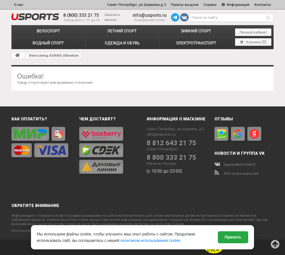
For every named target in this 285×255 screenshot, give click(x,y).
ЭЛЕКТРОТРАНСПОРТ (196, 43)
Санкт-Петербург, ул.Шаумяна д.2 (136, 5)
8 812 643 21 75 (171, 143)
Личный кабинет (253, 32)
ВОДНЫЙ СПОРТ (48, 43)
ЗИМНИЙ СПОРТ (196, 31)
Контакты (262, 5)
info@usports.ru (149, 15)
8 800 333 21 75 (171, 157)
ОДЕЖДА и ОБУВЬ (122, 43)
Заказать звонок (112, 17)
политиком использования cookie (150, 240)
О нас (18, 5)
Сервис (210, 5)
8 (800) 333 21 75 (81, 15)
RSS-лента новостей (236, 174)
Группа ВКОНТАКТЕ (235, 165)
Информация (235, 5)
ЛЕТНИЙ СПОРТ (122, 31)
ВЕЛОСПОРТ (48, 31)
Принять (233, 237)
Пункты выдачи (184, 5)
